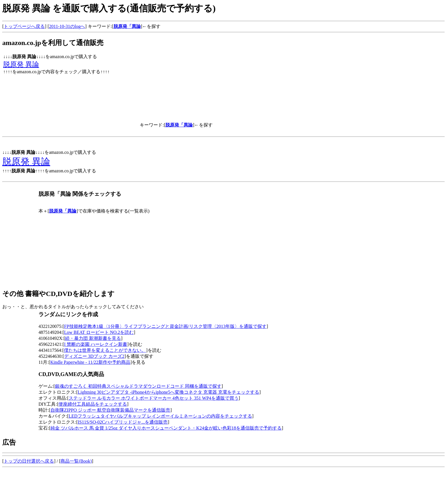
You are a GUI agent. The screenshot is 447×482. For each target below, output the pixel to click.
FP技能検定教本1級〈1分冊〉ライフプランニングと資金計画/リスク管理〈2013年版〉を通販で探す (165, 326)
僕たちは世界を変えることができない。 (105, 350)
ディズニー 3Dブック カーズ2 (94, 356)
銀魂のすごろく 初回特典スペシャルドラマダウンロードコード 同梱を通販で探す (138, 386)
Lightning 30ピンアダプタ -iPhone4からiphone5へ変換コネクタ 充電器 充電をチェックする (168, 392)
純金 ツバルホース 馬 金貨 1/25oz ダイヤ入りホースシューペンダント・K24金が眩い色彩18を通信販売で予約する (166, 428)
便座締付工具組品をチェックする (92, 404)
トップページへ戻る (24, 26)
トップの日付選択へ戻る (29, 461)
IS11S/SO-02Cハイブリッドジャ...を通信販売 (123, 422)
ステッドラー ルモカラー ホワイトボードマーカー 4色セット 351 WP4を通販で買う (154, 398)
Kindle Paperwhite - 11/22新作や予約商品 (90, 362)
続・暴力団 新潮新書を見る (93, 338)
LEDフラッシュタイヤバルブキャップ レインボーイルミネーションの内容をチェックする (160, 416)
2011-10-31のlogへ (67, 26)
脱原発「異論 (127, 26)
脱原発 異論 (21, 64)
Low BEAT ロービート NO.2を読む (99, 332)
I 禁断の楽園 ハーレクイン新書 (95, 344)
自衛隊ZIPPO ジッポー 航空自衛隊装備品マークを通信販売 (110, 410)
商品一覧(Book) (76, 461)
